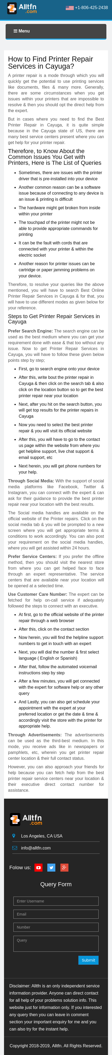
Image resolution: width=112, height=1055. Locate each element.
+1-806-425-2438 (87, 7)
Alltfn (56, 1046)
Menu (22, 31)
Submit (88, 960)
